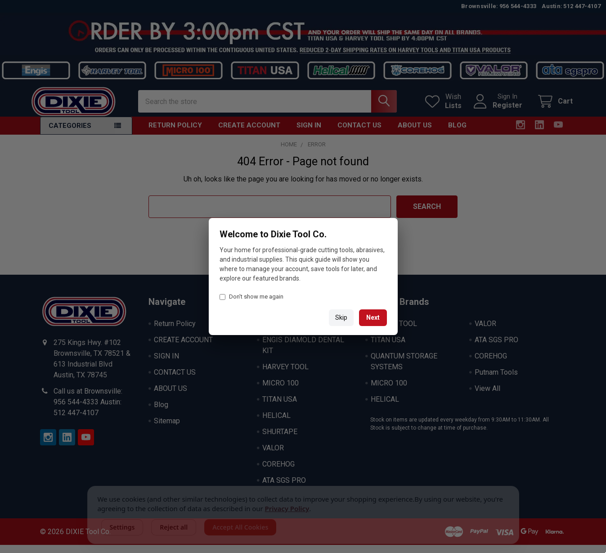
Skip (341, 317)
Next (373, 317)
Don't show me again (251, 296)
